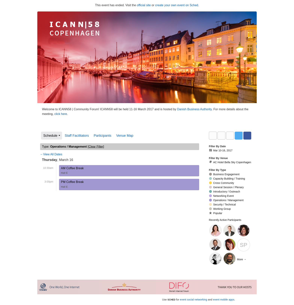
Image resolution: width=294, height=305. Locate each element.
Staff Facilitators (77, 135)
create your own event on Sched (176, 5)
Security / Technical (222, 204)
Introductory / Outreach (224, 191)
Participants (102, 135)
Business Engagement (224, 174)
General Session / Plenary (226, 187)
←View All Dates (51, 154)
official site (144, 5)
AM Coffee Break (72, 171)
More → (241, 259)
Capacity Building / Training (227, 178)
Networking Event (221, 195)
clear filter (95, 146)
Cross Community (221, 182)
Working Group (220, 208)
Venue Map (124, 135)
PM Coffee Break (72, 185)
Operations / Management (226, 200)
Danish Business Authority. (195, 109)
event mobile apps (223, 299)
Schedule (50, 135)
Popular (215, 213)
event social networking (193, 299)
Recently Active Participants (225, 219)
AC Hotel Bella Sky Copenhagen (230, 162)
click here (60, 114)
